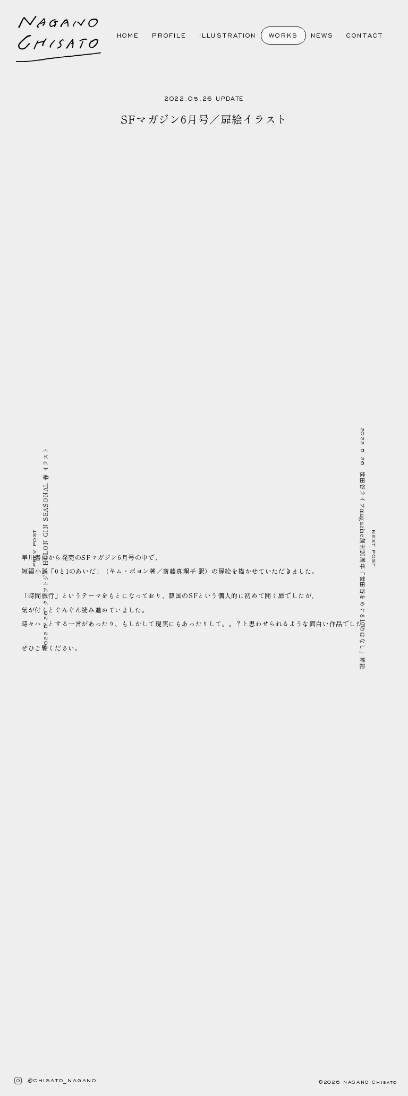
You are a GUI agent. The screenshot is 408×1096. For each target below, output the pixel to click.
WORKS (283, 36)
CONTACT (360, 36)
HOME (124, 36)
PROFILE (165, 36)
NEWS (318, 36)
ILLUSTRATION (223, 36)
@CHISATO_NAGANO (51, 1081)
